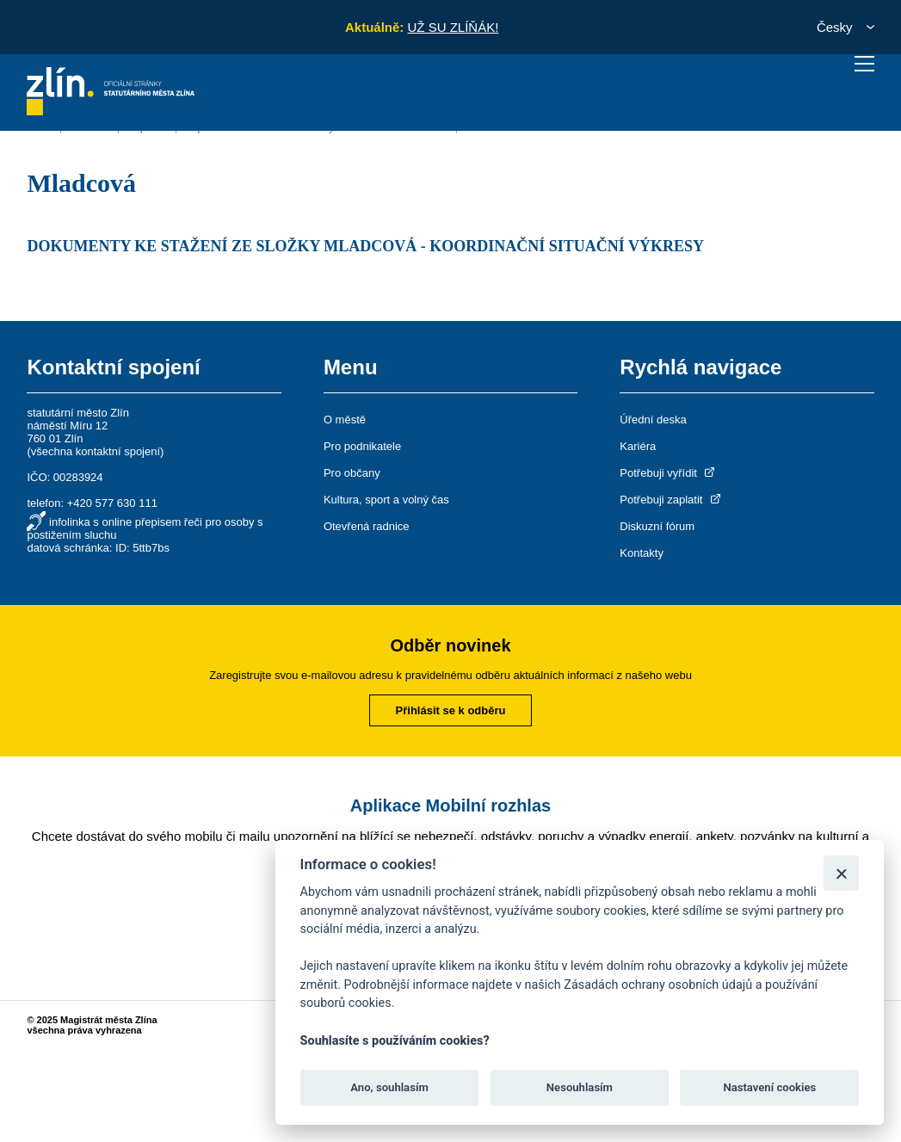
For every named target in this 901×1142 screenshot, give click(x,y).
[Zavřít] (841, 873)
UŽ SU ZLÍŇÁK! (452, 27)
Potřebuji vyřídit (668, 472)
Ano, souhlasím (389, 1087)
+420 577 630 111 (112, 503)
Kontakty (641, 552)
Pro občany (352, 472)
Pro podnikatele (362, 446)
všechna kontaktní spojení (95, 451)
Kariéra (638, 446)
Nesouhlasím (579, 1087)
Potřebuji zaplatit (671, 499)
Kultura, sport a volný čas (386, 499)
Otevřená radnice (367, 526)
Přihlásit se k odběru (451, 710)
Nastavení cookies (769, 1087)
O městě (345, 419)
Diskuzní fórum (657, 526)
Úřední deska (653, 419)
